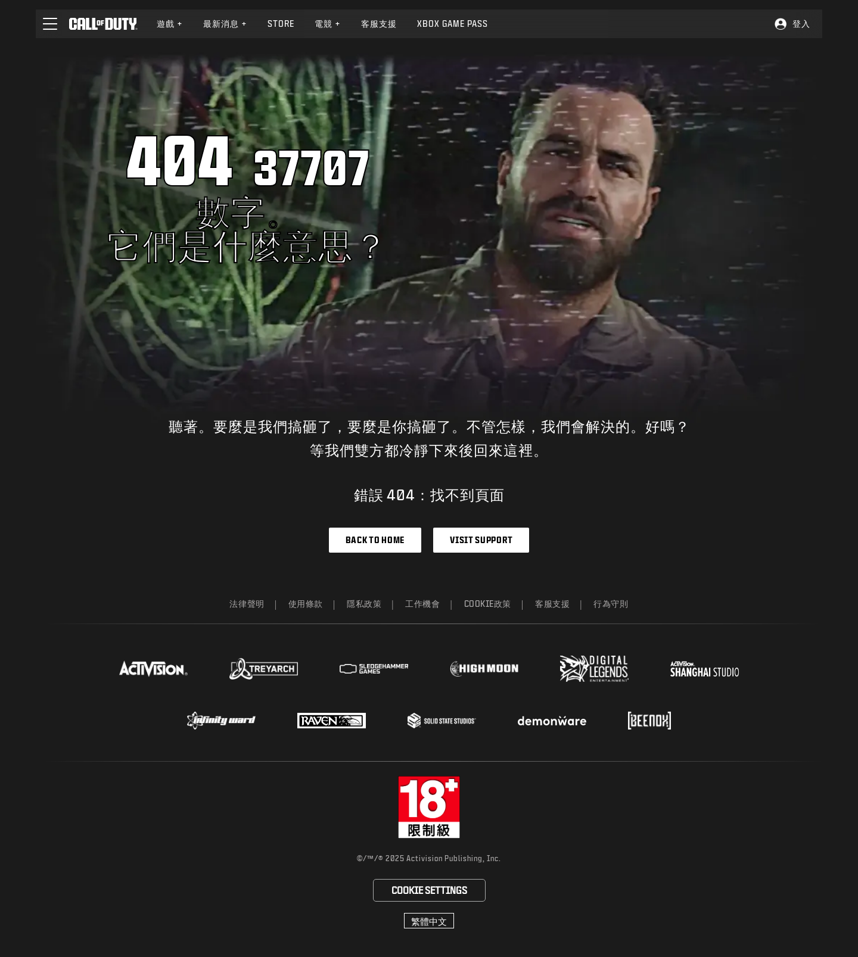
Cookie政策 (488, 603)
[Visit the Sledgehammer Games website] (374, 669)
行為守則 (610, 603)
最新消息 (225, 23)
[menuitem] (170, 24)
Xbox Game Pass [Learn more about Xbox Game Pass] (452, 23)
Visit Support (481, 539)
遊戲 (170, 23)
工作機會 (422, 603)
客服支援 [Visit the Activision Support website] (379, 23)
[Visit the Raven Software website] (331, 720)
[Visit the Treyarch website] (263, 668)
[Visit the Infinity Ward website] (221, 721)
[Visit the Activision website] (153, 668)
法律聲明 (246, 603)
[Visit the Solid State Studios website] (442, 720)
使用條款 (305, 603)
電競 (328, 23)
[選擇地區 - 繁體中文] (429, 921)
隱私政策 (364, 603)
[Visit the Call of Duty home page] (103, 24)
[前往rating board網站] (429, 807)
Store (281, 23)
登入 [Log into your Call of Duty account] (801, 23)
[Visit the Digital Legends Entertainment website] (594, 669)
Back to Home (375, 539)
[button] (50, 24)
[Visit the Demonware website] (552, 720)
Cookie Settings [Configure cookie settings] (429, 890)
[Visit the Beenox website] (649, 721)
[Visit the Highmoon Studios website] (484, 669)
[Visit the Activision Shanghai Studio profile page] (704, 669)
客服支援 (552, 603)
